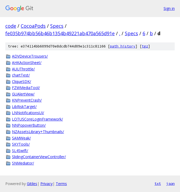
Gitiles (32, 183)
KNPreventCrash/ (27, 100)
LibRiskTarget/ (24, 106)
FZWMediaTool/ (26, 87)
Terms (61, 183)
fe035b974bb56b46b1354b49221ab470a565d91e (60, 33)
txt (158, 183)
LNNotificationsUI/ (28, 112)
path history (122, 46)
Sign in (169, 8)
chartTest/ (21, 75)
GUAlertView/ (23, 94)
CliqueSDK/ (21, 81)
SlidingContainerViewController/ (39, 156)
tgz (145, 46)
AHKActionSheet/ (26, 62)
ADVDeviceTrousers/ (30, 56)
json (170, 183)
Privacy (46, 183)
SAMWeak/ (21, 138)
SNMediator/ (23, 163)
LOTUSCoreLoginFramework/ (37, 119)
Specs (56, 26)
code (10, 26)
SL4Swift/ (20, 150)
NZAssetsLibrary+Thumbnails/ (38, 131)
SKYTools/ (21, 144)
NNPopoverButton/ (29, 125)
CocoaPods (33, 26)
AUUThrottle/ (23, 68)
